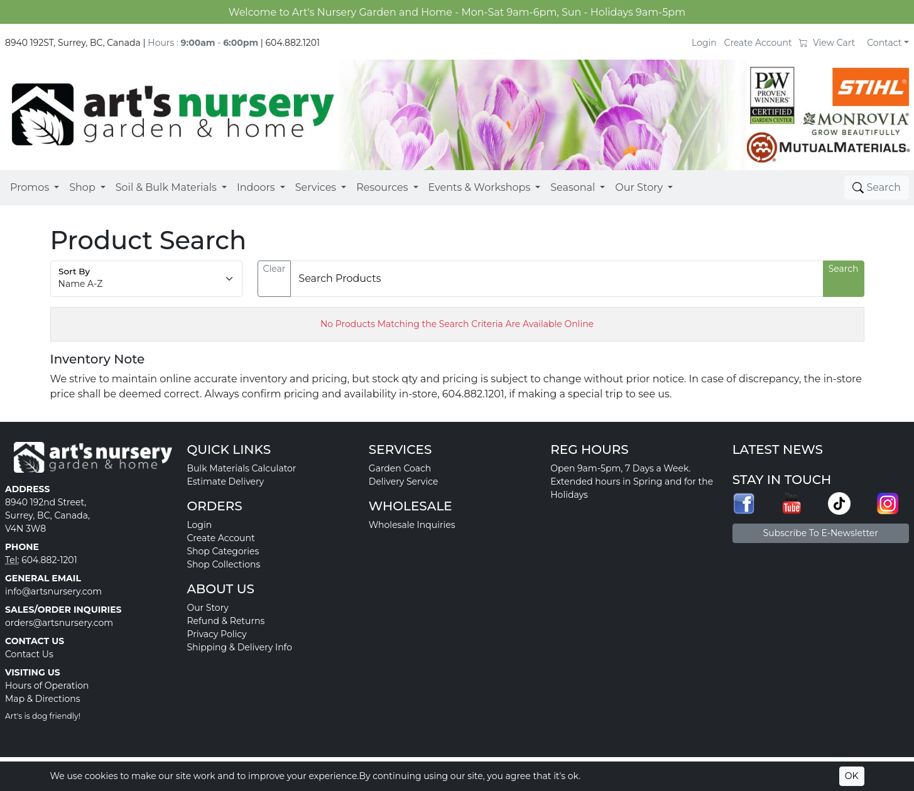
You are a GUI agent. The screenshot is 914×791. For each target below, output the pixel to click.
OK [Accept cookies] (852, 776)
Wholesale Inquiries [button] (412, 524)
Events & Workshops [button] (479, 187)
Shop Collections (223, 564)
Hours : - (203, 42)
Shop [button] (82, 187)
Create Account (758, 42)
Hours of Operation (47, 685)
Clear (274, 268)
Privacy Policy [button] (216, 634)
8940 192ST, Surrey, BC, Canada (73, 42)
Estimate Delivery (225, 481)
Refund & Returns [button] (225, 621)
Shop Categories (223, 551)
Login (704, 42)
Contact (884, 42)
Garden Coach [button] (400, 468)
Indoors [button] (256, 187)
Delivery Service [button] (403, 481)
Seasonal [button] (572, 187)
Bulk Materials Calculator (241, 468)
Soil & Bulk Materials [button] (166, 187)
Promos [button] (29, 187)
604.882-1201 (49, 560)
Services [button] (315, 187)
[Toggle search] (876, 188)
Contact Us (29, 654)
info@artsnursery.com (53, 591)
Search (844, 268)
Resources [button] (382, 187)
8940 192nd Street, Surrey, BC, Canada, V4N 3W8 (47, 515)
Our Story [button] (639, 187)
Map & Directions (42, 698)
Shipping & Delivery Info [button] (239, 647)
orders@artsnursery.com (59, 622)
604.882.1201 (293, 42)
